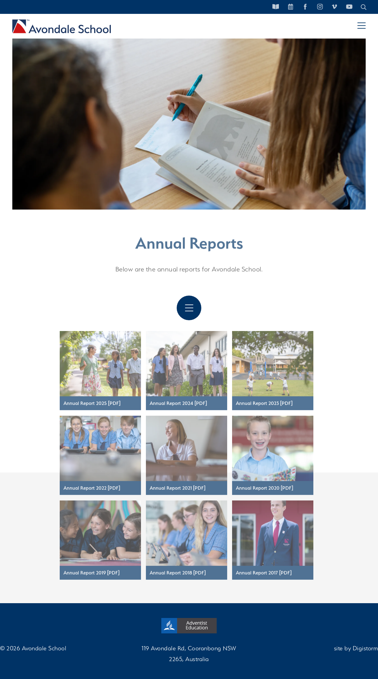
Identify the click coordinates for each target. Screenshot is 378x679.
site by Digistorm (356, 648)
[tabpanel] (189, 117)
